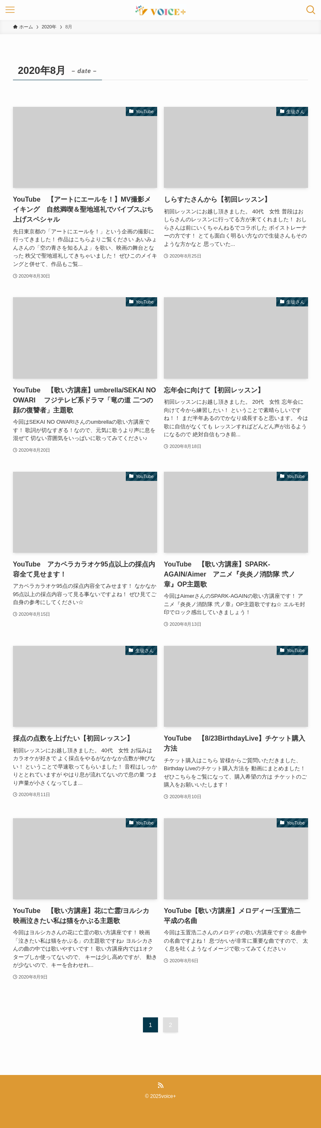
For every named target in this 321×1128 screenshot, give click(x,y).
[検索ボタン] (311, 10)
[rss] (160, 1085)
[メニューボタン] (10, 10)
